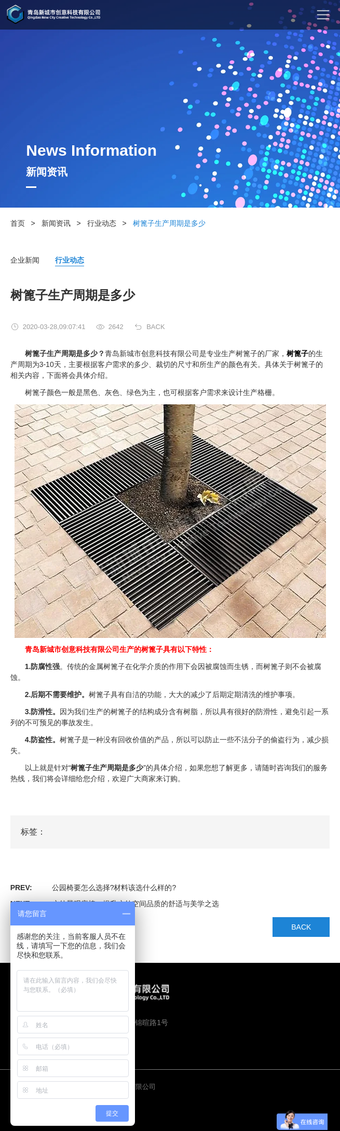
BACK (155, 327)
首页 (17, 223)
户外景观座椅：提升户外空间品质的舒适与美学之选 (135, 904)
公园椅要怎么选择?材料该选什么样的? (114, 887)
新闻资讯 (56, 223)
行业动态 (101, 223)
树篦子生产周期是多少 (169, 223)
